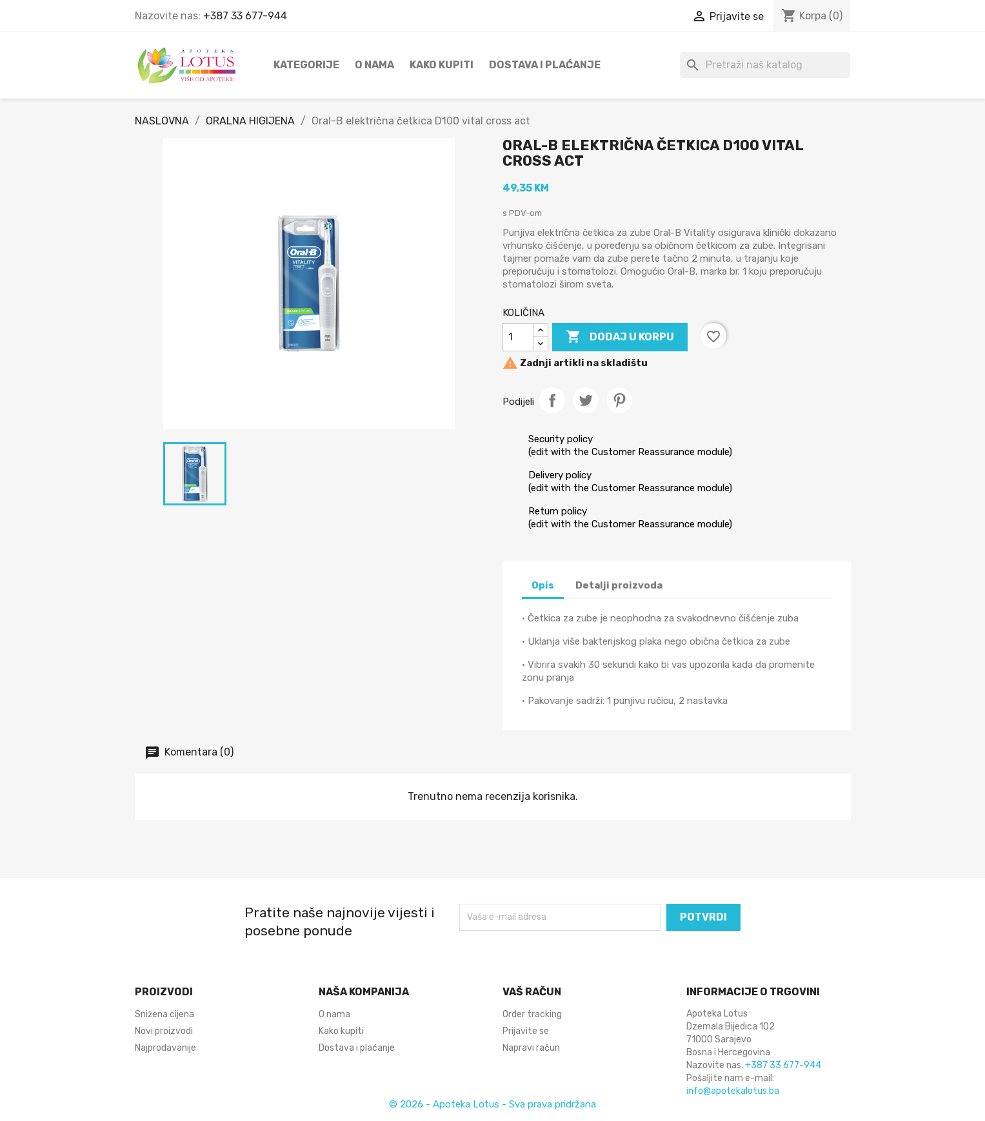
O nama (374, 65)
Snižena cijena (164, 1014)
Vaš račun (531, 992)
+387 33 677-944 (245, 16)
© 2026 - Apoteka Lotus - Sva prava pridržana (492, 1104)
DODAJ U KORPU (620, 337)
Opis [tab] (543, 585)
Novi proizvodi (164, 1031)
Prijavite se (525, 1031)
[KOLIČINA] (517, 337)
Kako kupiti (441, 65)
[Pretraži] (765, 65)
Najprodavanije (165, 1047)
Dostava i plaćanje (545, 65)
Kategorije (306, 65)
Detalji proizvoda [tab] (618, 585)
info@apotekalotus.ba (732, 1091)
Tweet (586, 400)
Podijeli (552, 400)
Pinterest (619, 400)
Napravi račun (531, 1047)
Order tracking (532, 1014)
